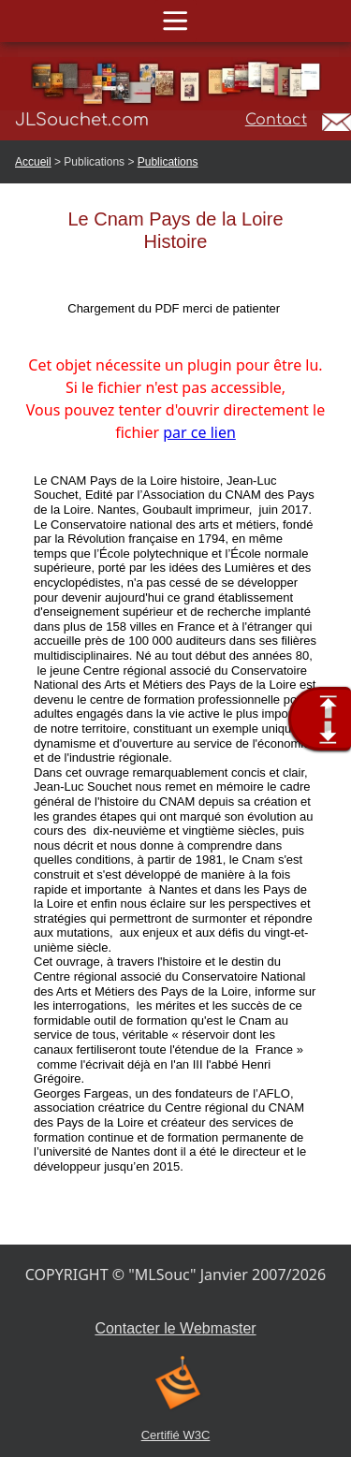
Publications (168, 161)
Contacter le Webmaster (175, 1328)
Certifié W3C (176, 1435)
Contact (276, 119)
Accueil (33, 161)
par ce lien (199, 432)
